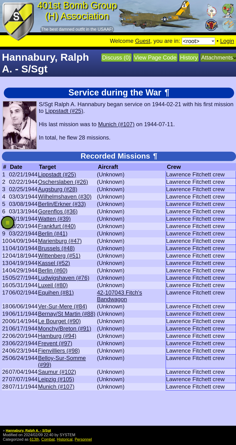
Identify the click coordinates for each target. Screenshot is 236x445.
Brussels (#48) (56, 248)
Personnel (83, 439)
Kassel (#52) (54, 263)
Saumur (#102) (57, 372)
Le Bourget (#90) (59, 321)
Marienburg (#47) (60, 241)
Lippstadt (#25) (64, 111)
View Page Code (155, 57)
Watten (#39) (54, 218)
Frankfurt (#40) (57, 226)
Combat (48, 439)
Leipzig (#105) (56, 379)
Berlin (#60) (52, 270)
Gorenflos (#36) (58, 211)
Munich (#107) (116, 124)
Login (227, 41)
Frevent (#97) (55, 343)
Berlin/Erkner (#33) (62, 204)
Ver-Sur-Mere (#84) (62, 306)
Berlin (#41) (52, 233)
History (189, 57)
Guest (142, 41)
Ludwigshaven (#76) (63, 278)
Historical (64, 439)
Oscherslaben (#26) (63, 182)
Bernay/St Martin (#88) (66, 313)
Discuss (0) (116, 57)
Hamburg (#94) (57, 336)
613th (34, 439)
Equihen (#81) (56, 292)
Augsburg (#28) (57, 189)
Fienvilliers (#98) (59, 350)
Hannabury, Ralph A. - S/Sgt (28, 430)
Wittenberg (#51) (59, 255)
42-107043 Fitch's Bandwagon (119, 295)
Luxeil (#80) (53, 285)
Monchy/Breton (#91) (64, 328)
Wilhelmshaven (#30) (65, 196)
